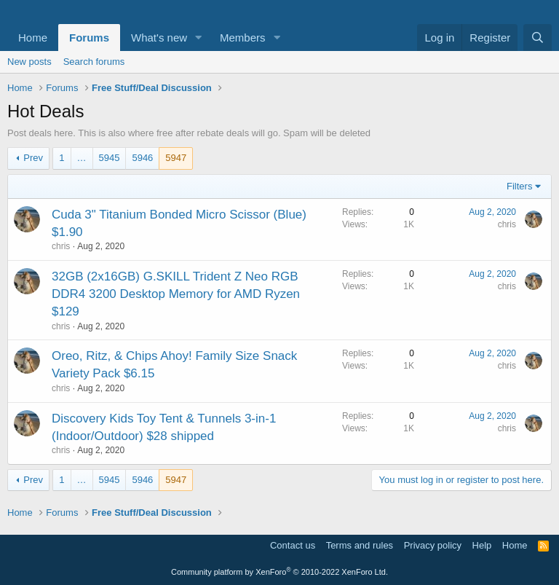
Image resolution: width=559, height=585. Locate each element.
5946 (142, 157)
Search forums (94, 61)
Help (482, 545)
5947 (175, 157)
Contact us (292, 545)
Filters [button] (519, 186)
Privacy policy (432, 545)
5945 (109, 157)
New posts (29, 61)
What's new (159, 37)
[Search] (537, 37)
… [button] (82, 157)
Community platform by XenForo (279, 572)
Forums (89, 37)
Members (243, 37)
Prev (33, 157)
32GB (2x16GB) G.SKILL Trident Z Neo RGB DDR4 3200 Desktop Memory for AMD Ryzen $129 (176, 294)
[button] (199, 37)
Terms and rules (359, 545)
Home (32, 37)
